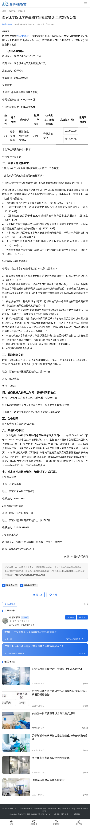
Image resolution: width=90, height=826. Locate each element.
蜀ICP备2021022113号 (47, 814)
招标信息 (40, 24)
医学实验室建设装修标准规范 (48, 780)
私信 (82, 617)
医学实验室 (11, 585)
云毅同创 (77, 814)
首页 (4, 11)
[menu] (85, 3)
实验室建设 (23, 36)
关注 (71, 617)
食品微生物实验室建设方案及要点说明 (53, 713)
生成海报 (9, 604)
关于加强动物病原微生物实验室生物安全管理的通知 (59, 737)
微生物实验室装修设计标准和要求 (51, 757)
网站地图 (60, 814)
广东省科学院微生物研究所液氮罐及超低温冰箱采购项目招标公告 (59, 693)
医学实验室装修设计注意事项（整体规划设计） (58, 669)
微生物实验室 (30, 585)
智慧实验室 (7, 24)
